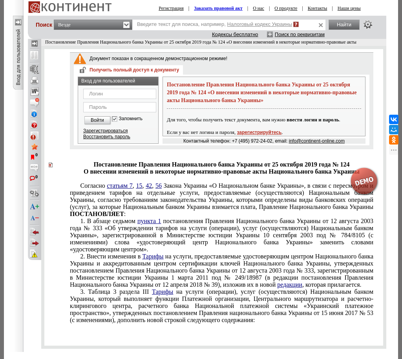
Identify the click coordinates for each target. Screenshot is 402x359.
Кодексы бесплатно (235, 34)
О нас (258, 8)
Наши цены (349, 8)
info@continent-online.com (317, 141)
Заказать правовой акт (218, 8)
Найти (344, 24)
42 (149, 185)
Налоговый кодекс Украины (259, 24)
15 (139, 185)
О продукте (285, 8)
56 (158, 185)
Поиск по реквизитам (300, 34)
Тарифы (152, 256)
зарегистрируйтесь (259, 132)
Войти (97, 120)
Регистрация (171, 8)
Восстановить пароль (106, 136)
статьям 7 (119, 185)
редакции (289, 284)
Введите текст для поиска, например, (214, 24)
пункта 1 (149, 221)
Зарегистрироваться (105, 131)
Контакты (317, 8)
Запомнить (131, 118)
